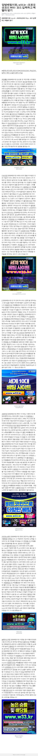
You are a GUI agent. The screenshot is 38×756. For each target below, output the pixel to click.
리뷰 (24, 353)
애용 (23, 437)
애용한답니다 (8, 583)
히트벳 (21, 349)
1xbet (20, 194)
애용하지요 (8, 305)
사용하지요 (7, 135)
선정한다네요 (25, 231)
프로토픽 (20, 128)
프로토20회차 (6, 536)
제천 (7, 144)
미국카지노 (10, 212)
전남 (22, 672)
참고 (14, 326)
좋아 (17, 310)
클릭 (24, 432)
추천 (14, 562)
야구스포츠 (23, 105)
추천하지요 (12, 224)
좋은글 (31, 585)
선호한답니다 (9, 667)
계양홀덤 (5, 79)
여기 (18, 86)
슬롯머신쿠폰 (6, 639)
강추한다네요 (22, 360)
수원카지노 (26, 226)
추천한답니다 (12, 219)
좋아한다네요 (28, 201)
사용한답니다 (27, 187)
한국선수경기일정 (14, 425)
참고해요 (12, 681)
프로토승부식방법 (9, 476)
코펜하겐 (5, 414)
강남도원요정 (12, 123)
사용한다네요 (19, 488)
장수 (19, 566)
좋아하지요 (30, 100)
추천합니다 (21, 245)
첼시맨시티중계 (26, 590)
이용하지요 (25, 642)
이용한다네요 (11, 663)
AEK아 (10, 660)
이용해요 (15, 469)
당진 (22, 555)
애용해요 (19, 656)
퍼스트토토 (20, 333)
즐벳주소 (22, 314)
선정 (28, 421)
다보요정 (5, 175)
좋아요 (5, 485)
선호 (18, 606)
